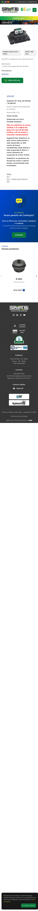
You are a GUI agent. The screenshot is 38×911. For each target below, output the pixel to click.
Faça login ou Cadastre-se (25, 2)
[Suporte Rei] (17, 10)
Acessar (19, 235)
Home (4, 21)
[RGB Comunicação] (30, 420)
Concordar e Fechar (28, 905)
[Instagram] (14, 315)
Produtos (11, 21)
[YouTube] (24, 315)
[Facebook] (21, 315)
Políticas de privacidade (19, 416)
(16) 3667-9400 (19, 374)
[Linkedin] (17, 315)
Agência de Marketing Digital (16, 420)
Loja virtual (12, 80)
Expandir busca (19, 18)
